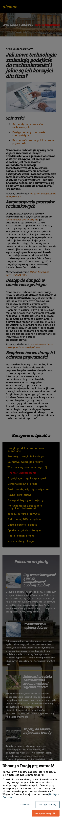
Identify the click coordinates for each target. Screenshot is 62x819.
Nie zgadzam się (47, 804)
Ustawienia (24, 804)
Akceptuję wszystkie (45, 813)
